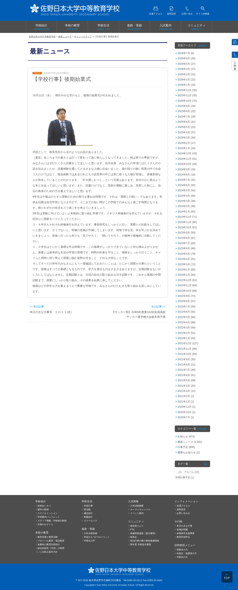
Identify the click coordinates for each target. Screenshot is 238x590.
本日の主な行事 (184, 526)
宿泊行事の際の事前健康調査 (144, 540)
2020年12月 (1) (186, 406)
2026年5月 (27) (186, 63)
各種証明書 (182, 529)
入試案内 (165, 27)
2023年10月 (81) (187, 227)
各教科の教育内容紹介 (49, 544)
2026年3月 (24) (186, 74)
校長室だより (137, 526)
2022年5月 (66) (186, 317)
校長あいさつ (44, 505)
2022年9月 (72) (186, 295)
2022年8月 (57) (186, 301)
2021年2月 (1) (186, 396)
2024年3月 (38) (186, 200)
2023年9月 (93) (186, 232)
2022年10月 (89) (187, 290)
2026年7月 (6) (186, 53)
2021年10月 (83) (187, 353)
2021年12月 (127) (188, 343)
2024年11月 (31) (187, 158)
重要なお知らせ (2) (189, 452)
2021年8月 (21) (186, 364)
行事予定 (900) (186, 447)
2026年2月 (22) (186, 79)
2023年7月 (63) (186, 243)
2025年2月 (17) (186, 142)
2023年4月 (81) (186, 258)
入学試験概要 (137, 505)
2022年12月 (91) (187, 280)
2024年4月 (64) (186, 195)
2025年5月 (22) (186, 126)
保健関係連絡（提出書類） (143, 533)
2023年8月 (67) (186, 237)
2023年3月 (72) (186, 264)
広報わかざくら (45, 524)
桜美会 (133, 537)
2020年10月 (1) (186, 412)
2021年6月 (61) (186, 375)
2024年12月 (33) (187, 153)
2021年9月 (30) (186, 359)
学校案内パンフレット (49, 517)
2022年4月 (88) (186, 322)
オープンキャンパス (140, 509)
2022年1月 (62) (186, 338)
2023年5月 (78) (186, 253)
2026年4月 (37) (186, 68)
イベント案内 (137, 513)
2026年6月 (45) (186, 58)
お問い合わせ (183, 513)
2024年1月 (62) (186, 211)
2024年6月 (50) (186, 185)
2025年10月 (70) (187, 100)
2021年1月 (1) (186, 401)
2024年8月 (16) (186, 174)
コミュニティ (196, 27)
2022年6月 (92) (186, 311)
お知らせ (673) (186, 436)
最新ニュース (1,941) (190, 441)
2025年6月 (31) (186, 121)
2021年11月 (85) (187, 348)
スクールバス (90, 520)
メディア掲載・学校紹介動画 (52, 520)
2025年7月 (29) (186, 116)
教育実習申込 (183, 537)
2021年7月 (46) (186, 369)
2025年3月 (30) (186, 137)
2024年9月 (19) (186, 169)
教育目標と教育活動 (48, 537)
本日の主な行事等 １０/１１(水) (50, 312)
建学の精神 (43, 509)
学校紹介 (41, 27)
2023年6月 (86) (186, 248)
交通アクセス (183, 505)
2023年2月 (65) (186, 269)
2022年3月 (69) (186, 327)
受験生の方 (182, 549)
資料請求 (181, 509)
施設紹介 (88, 513)
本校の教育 (72, 27)
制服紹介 (88, 517)
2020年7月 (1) (186, 417)
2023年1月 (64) (186, 274)
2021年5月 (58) (186, 380)
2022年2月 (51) (186, 332)
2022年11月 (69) (187, 285)
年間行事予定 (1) (185, 477)
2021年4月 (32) (186, 385)
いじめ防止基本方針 (48, 552)
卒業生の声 (89, 540)
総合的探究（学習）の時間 (51, 548)
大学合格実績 (90, 533)
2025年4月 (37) (186, 132)
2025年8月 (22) (186, 111)
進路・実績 (134, 27)
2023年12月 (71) (187, 216)
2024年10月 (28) (187, 163)
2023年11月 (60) (187, 222)
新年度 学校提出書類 (140, 544)
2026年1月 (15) (186, 84)
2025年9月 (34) (186, 105)
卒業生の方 (182, 557)
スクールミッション (48, 513)
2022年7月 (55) (186, 306)
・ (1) (178, 471)
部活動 (87, 509)
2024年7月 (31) (186, 179)
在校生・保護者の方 (187, 553)
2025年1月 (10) (186, 148)
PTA (132, 529)
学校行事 (88, 505)
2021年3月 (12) (186, 390)
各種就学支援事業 (185, 533)
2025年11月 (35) (187, 95)
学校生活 (103, 27)
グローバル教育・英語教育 (51, 540)
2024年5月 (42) (186, 190)
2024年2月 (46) (186, 206)
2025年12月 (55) (187, 90)
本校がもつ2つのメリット (97, 537)
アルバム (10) (191, 471)
